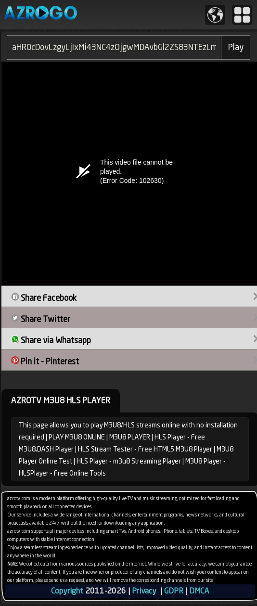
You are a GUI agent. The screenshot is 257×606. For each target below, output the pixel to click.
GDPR (173, 591)
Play (236, 47)
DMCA (199, 591)
